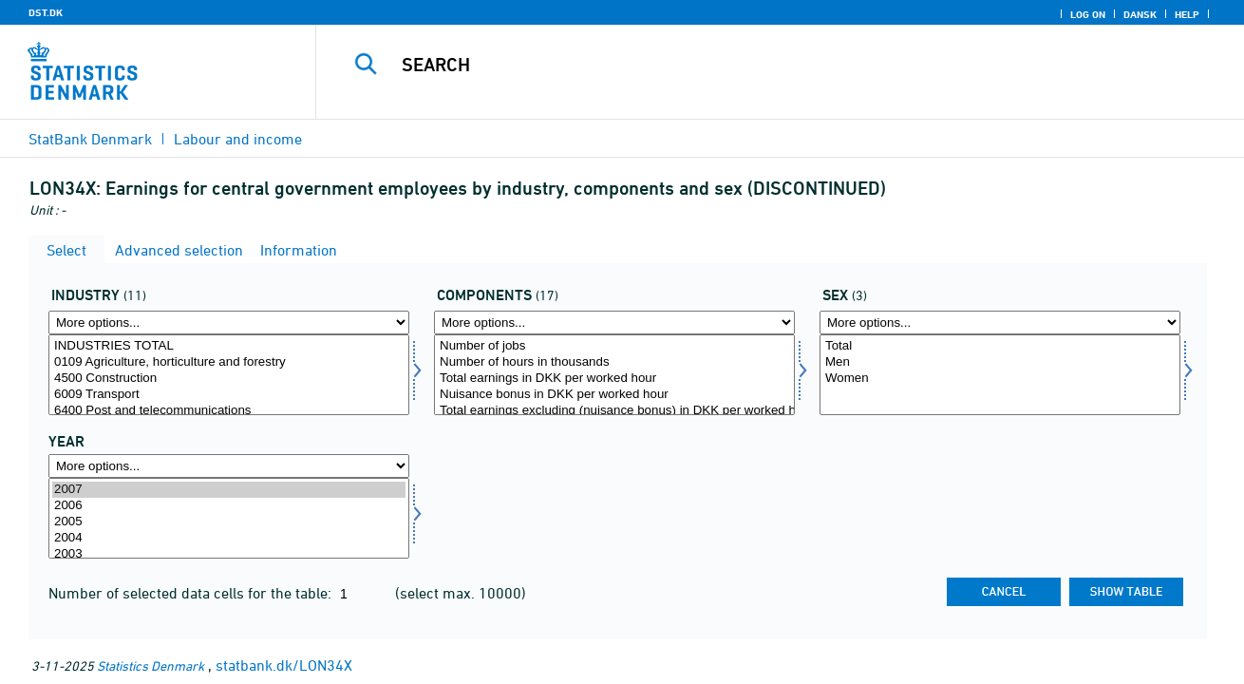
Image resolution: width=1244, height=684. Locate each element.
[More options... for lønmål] (614, 322)
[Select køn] (1000, 374)
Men (1000, 362)
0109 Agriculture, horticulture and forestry (228, 362)
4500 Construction (228, 378)
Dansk (1140, 14)
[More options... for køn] (1000, 322)
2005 (228, 522)
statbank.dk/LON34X (284, 665)
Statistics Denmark (150, 665)
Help (1187, 14)
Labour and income (238, 138)
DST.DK (45, 12)
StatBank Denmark (90, 138)
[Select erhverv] (228, 374)
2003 (228, 554)
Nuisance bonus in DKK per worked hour (614, 395)
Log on (1087, 14)
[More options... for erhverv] (228, 322)
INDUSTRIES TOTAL (228, 346)
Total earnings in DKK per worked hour (614, 378)
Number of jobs (614, 346)
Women (1000, 378)
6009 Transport (228, 395)
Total (1000, 346)
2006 (228, 506)
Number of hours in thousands (614, 362)
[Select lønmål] (614, 374)
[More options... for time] (228, 466)
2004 (228, 538)
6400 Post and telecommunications (228, 411)
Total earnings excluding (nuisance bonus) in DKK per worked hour (614, 411)
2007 (228, 490)
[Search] (760, 65)
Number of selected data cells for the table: (191, 592)
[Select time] (228, 518)
